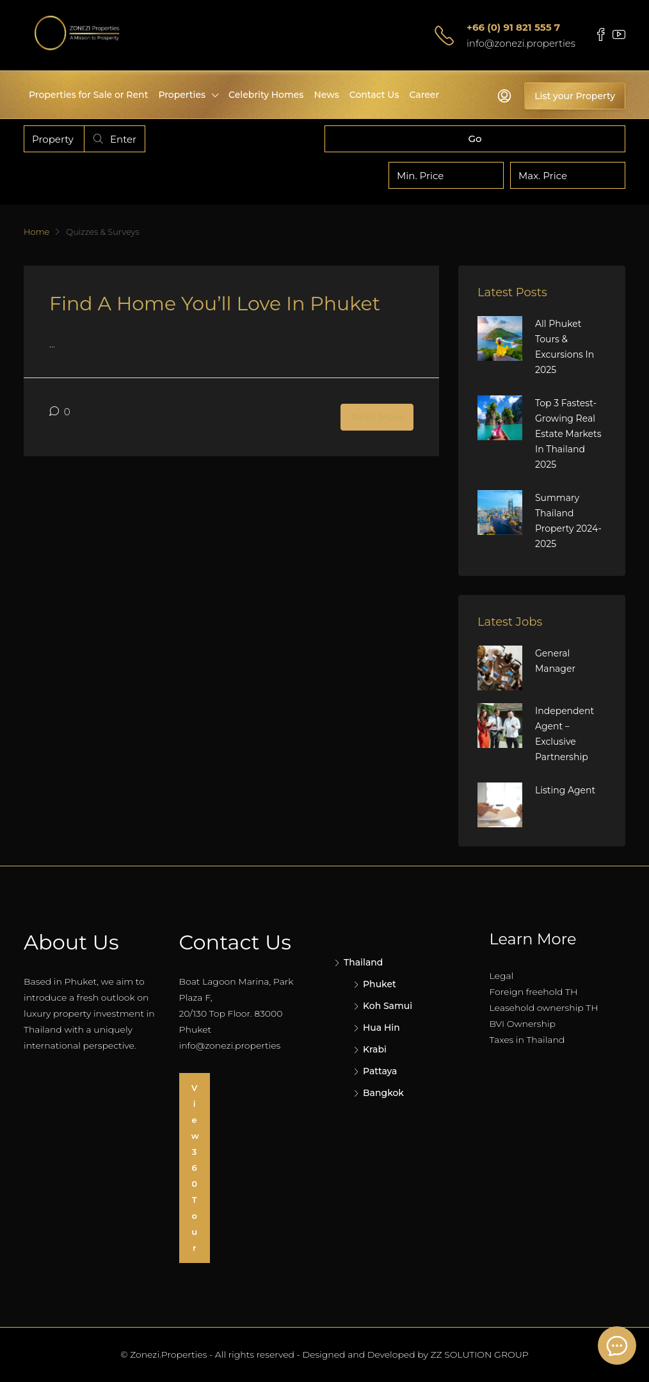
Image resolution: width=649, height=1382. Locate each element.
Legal (502, 975)
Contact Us (374, 94)
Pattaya (380, 1071)
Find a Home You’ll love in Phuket (214, 303)
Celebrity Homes (265, 94)
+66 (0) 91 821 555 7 (513, 27)
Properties (181, 94)
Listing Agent (565, 790)
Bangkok (383, 1093)
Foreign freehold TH (534, 991)
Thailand (363, 962)
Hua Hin (381, 1027)
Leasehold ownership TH (544, 1007)
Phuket (379, 984)
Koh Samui (387, 1006)
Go (474, 138)
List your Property (574, 96)
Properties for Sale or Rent (88, 94)
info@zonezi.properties (521, 43)
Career (424, 94)
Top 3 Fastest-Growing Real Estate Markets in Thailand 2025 (568, 433)
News (326, 94)
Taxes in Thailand (527, 1039)
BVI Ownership (523, 1023)
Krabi (375, 1049)
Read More (377, 417)
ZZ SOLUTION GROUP (480, 1354)
